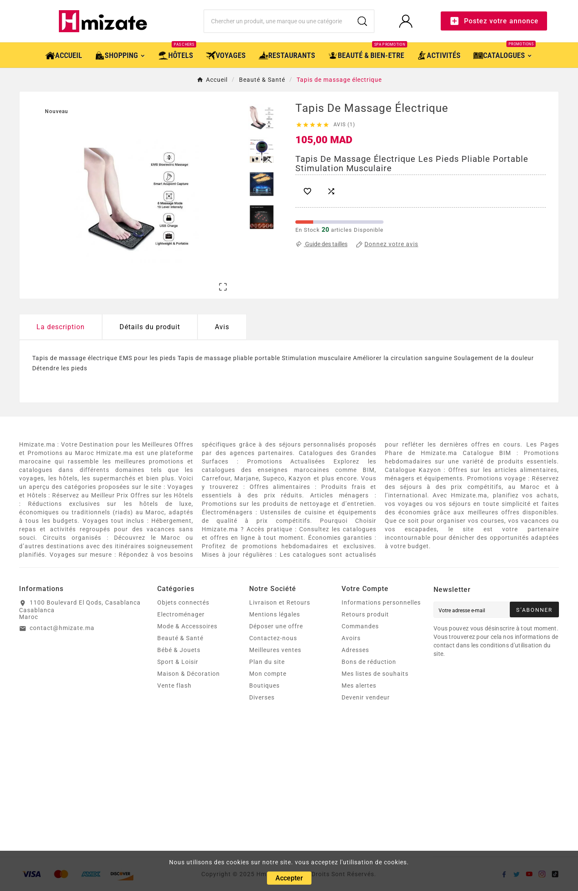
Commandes (360, 626)
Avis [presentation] (222, 327)
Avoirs (351, 638)
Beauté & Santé (180, 638)
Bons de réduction (369, 661)
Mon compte (267, 673)
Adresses (355, 650)
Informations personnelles (381, 602)
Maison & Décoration (188, 673)
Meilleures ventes (275, 650)
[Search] (362, 21)
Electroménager (181, 614)
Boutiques (264, 685)
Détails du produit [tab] (149, 327)
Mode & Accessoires (187, 626)
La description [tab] (60, 327)
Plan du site (267, 661)
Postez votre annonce (494, 21)
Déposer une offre (276, 626)
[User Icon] (408, 21)
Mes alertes (359, 685)
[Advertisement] (273, 793)
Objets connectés (183, 602)
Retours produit (365, 614)
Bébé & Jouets (178, 650)
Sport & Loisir (177, 661)
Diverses (262, 697)
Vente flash (174, 685)
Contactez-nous (273, 638)
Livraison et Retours (279, 602)
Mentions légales (274, 614)
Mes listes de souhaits (375, 673)
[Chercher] (277, 21)
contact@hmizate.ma (62, 628)
